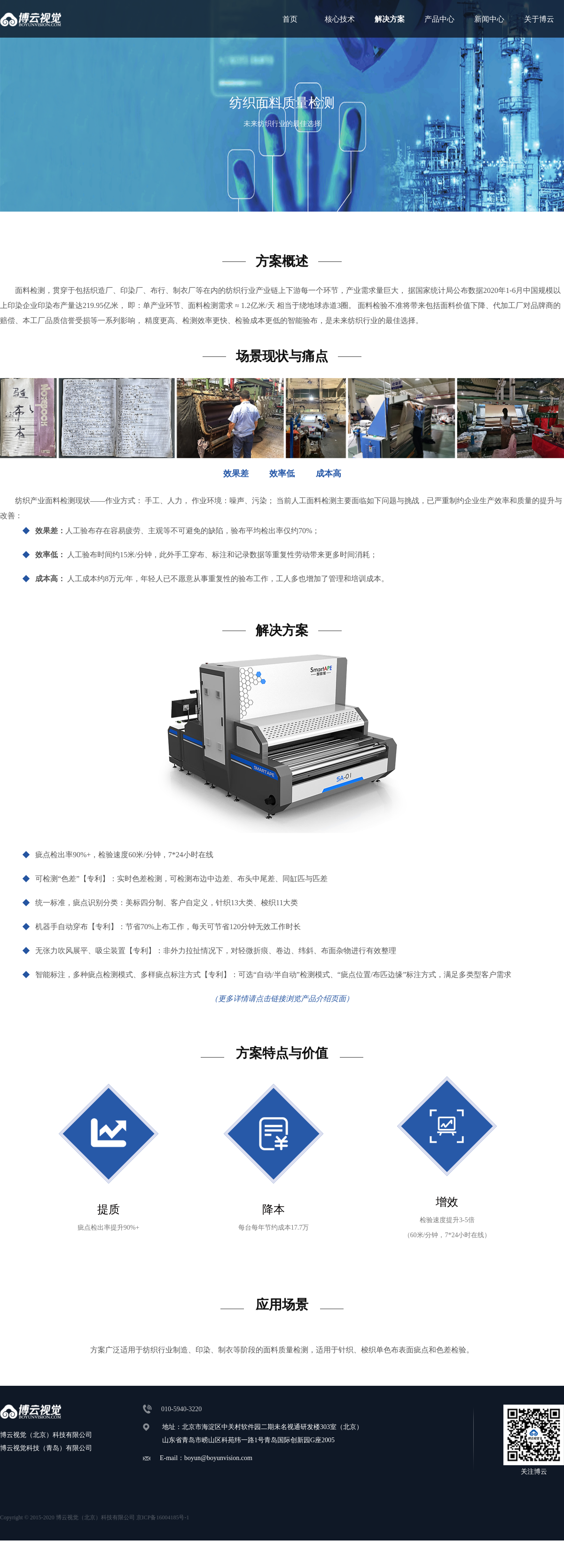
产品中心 (439, 19)
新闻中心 (489, 19)
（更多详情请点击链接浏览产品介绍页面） (282, 999)
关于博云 (539, 19)
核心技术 (340, 19)
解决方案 (390, 19)
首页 (290, 19)
